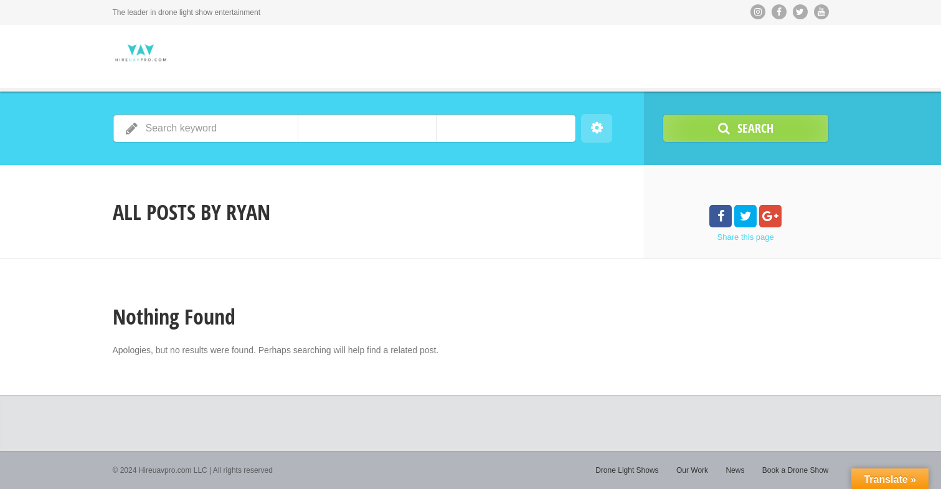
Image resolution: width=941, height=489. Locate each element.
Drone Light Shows (626, 470)
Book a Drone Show (795, 470)
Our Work (692, 470)
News (735, 470)
